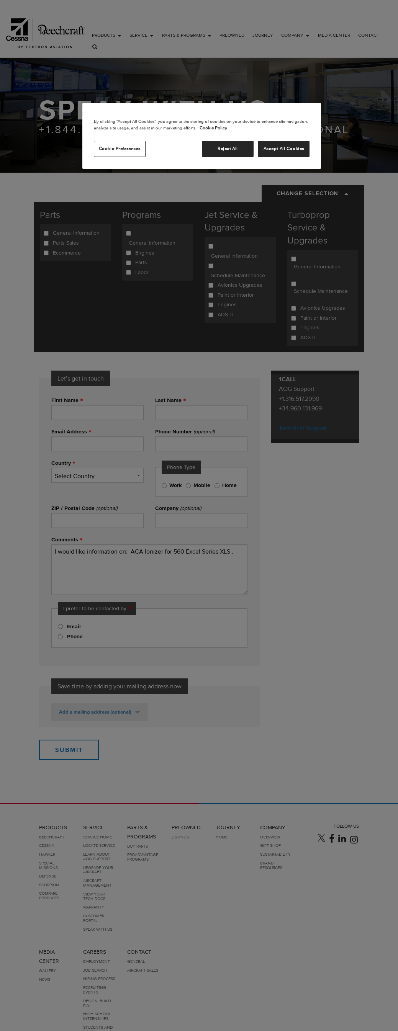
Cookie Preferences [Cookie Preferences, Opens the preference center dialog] (120, 148)
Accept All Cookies (284, 148)
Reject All (228, 148)
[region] (201, 136)
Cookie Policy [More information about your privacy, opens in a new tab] (213, 128)
